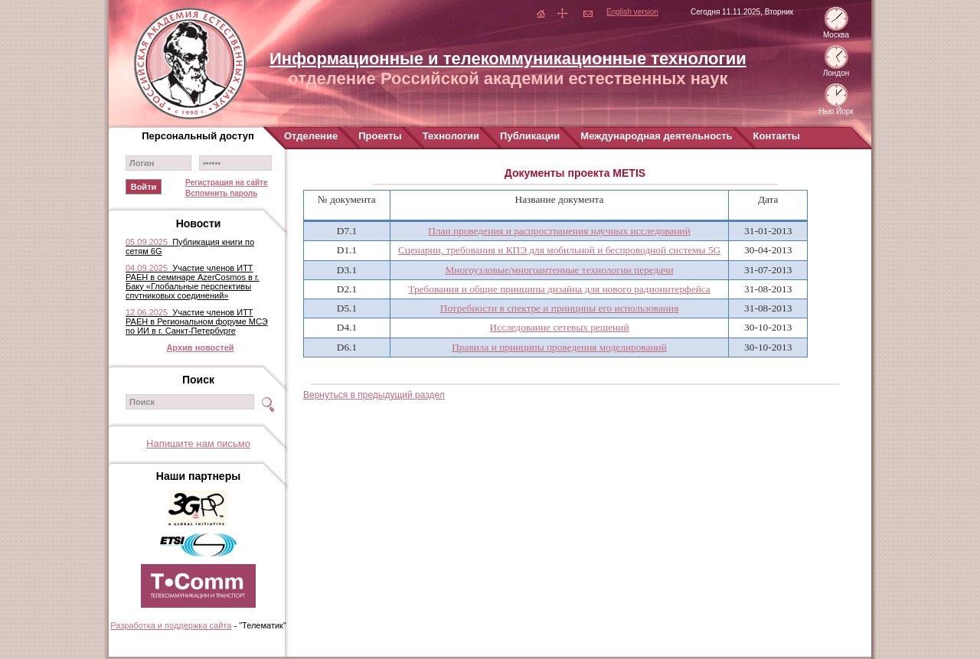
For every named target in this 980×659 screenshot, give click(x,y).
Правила (559, 347)
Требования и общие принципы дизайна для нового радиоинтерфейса (559, 289)
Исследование (559, 327)
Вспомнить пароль (221, 193)
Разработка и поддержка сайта (170, 625)
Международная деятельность (656, 136)
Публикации (530, 136)
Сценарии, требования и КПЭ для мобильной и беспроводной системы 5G (559, 250)
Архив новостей (200, 347)
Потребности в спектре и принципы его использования (559, 308)
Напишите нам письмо (198, 443)
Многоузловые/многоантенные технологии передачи (560, 270)
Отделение (311, 136)
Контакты (776, 136)
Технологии (451, 136)
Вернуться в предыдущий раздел (374, 395)
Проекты (379, 136)
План (559, 231)
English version (632, 12)
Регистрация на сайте (226, 182)
